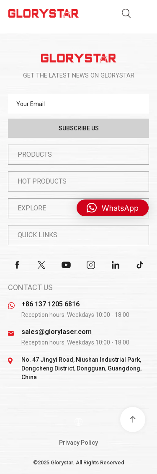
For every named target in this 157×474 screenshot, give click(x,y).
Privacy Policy (78, 442)
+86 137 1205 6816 (50, 304)
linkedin (115, 264)
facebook (17, 264)
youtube (66, 264)
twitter (41, 264)
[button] (113, 207)
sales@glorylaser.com (56, 332)
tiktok (139, 264)
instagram (90, 264)
